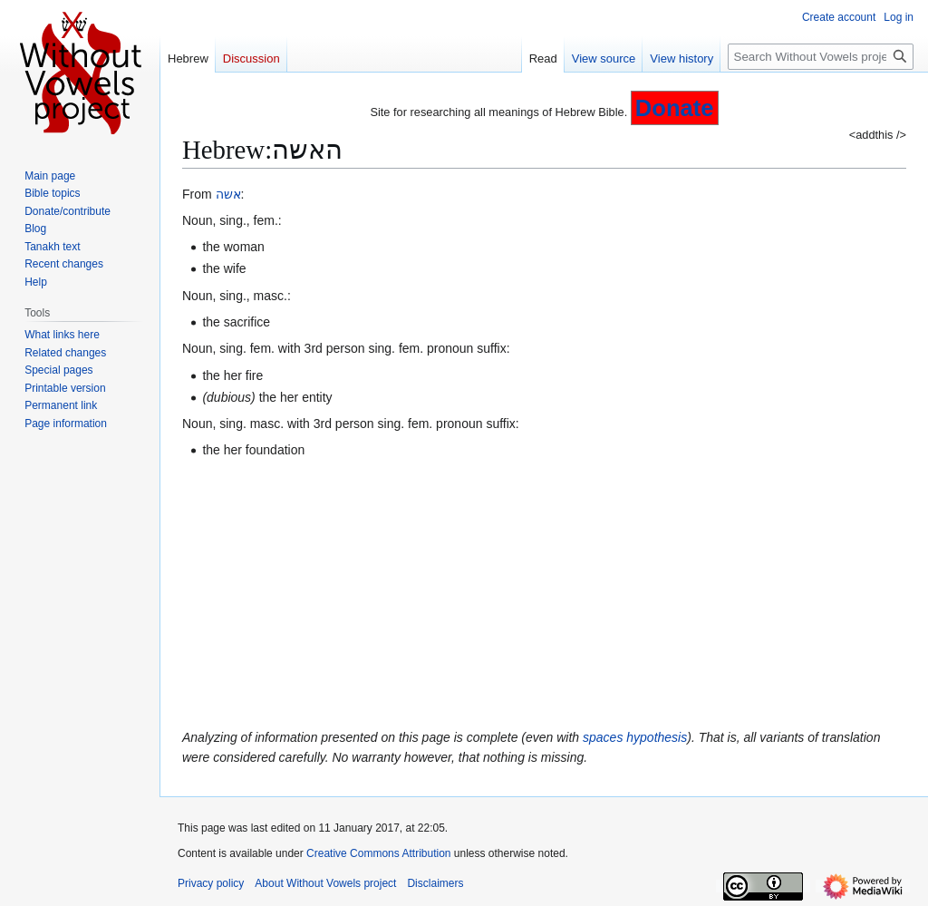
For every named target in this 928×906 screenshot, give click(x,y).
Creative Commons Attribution (378, 853)
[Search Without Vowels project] (821, 57)
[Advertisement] (544, 594)
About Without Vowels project (325, 883)
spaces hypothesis (635, 737)
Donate (674, 108)
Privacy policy (211, 883)
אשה (228, 194)
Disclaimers (435, 883)
